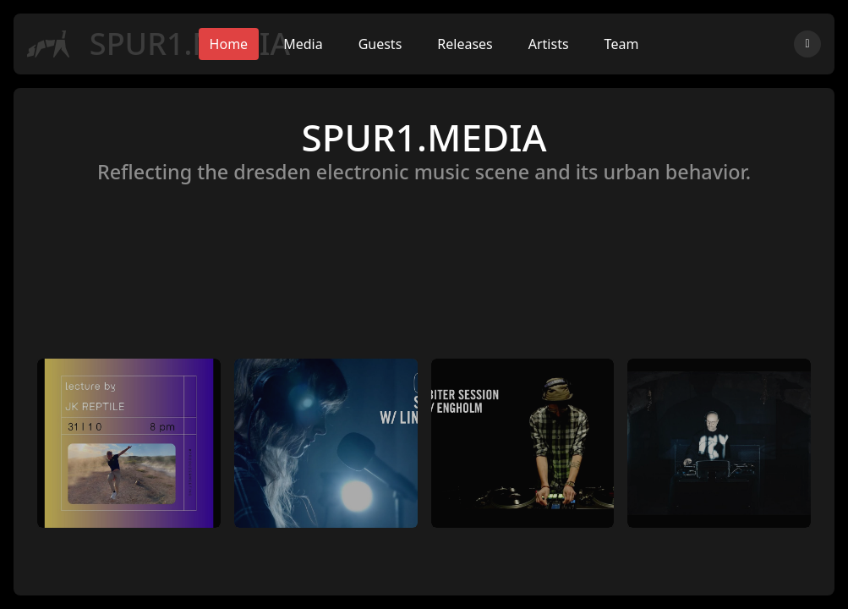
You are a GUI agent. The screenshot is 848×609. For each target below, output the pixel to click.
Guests (380, 44)
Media (302, 44)
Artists (548, 44)
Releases (464, 44)
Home (229, 44)
